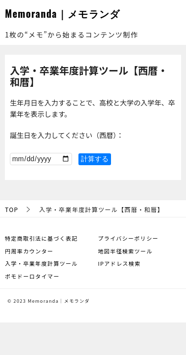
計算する (95, 159)
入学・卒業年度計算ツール (41, 263)
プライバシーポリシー (128, 238)
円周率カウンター (29, 251)
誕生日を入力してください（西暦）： (66, 135)
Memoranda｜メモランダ (62, 13)
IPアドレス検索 (119, 263)
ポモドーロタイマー (32, 276)
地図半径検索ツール (125, 251)
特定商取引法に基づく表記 (41, 238)
